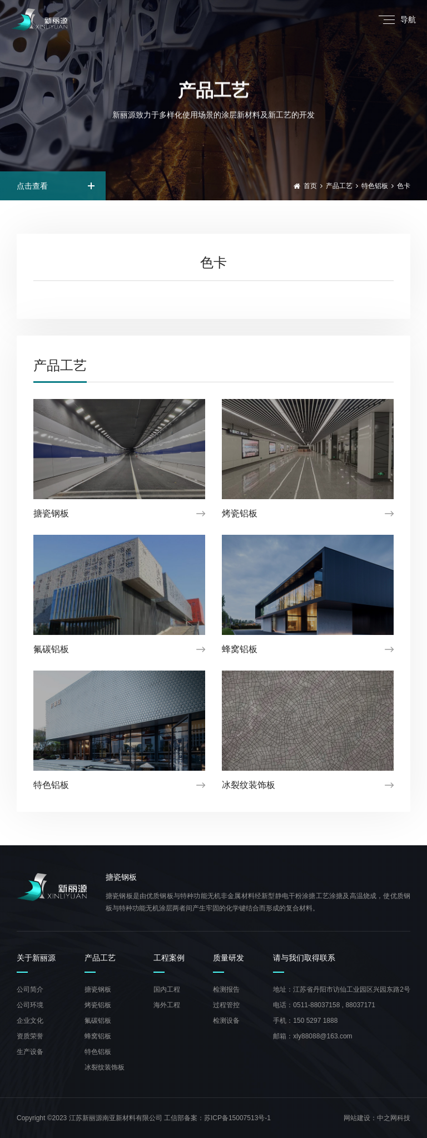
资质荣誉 (30, 1036)
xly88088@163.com (322, 1036)
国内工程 (166, 989)
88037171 (360, 1005)
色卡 (403, 186)
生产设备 (30, 1052)
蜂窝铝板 (98, 1036)
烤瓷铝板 (98, 1005)
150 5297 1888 (315, 1020)
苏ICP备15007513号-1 (237, 1118)
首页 (310, 186)
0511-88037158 (316, 1005)
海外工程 (166, 1005)
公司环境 (30, 1005)
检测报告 (226, 989)
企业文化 (30, 1020)
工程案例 (169, 958)
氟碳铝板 (98, 1020)
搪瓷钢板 (98, 989)
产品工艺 (339, 186)
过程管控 (226, 1005)
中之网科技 (393, 1118)
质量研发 (228, 958)
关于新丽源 (36, 958)
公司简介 (30, 989)
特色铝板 (374, 186)
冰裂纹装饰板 (105, 1067)
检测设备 (226, 1020)
